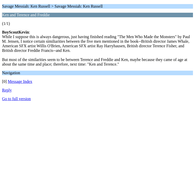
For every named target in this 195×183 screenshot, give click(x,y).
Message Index (20, 81)
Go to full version (16, 99)
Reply (7, 90)
